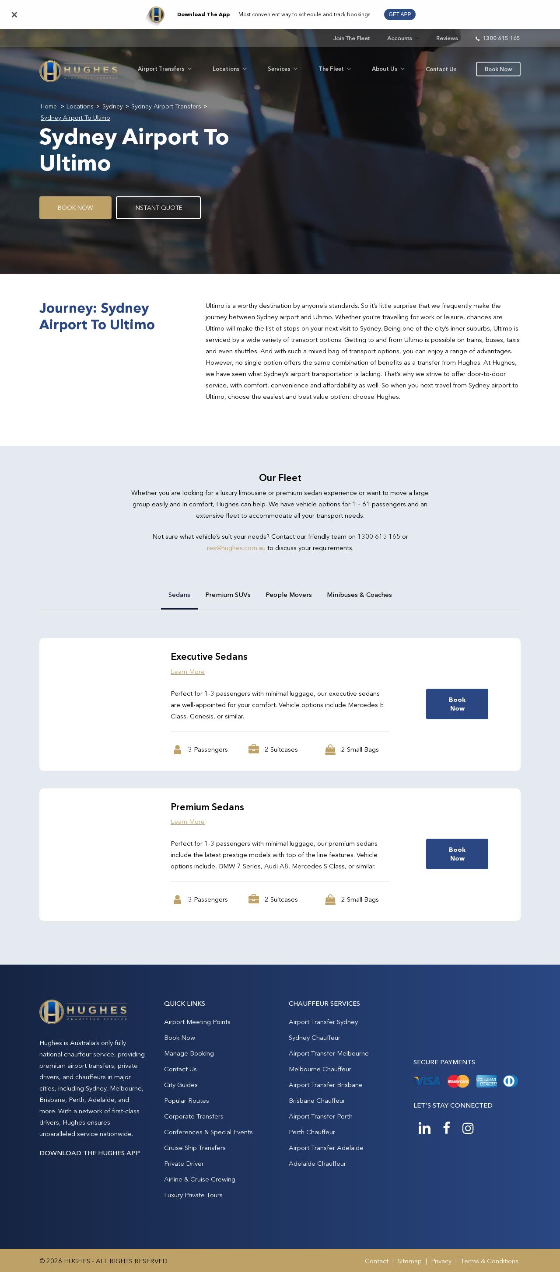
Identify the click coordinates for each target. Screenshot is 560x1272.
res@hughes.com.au (236, 548)
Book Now (179, 1037)
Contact (376, 1261)
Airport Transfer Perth (321, 1116)
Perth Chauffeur (312, 1132)
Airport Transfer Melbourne (329, 1053)
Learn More (188, 671)
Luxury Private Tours (193, 1195)
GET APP (399, 14)
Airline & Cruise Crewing (199, 1179)
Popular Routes (186, 1100)
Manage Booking (189, 1053)
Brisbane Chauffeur (317, 1100)
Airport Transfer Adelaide (326, 1147)
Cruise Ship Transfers (195, 1147)
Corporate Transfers (194, 1116)
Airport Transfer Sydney (323, 1022)
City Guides (181, 1084)
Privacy (441, 1261)
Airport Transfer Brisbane (326, 1084)
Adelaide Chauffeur (317, 1163)
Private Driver (184, 1163)
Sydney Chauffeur (314, 1037)
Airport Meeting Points (197, 1022)
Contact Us (180, 1069)
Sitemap (410, 1261)
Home (49, 106)
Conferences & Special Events (208, 1132)
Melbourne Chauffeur (320, 1069)
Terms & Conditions (489, 1261)
